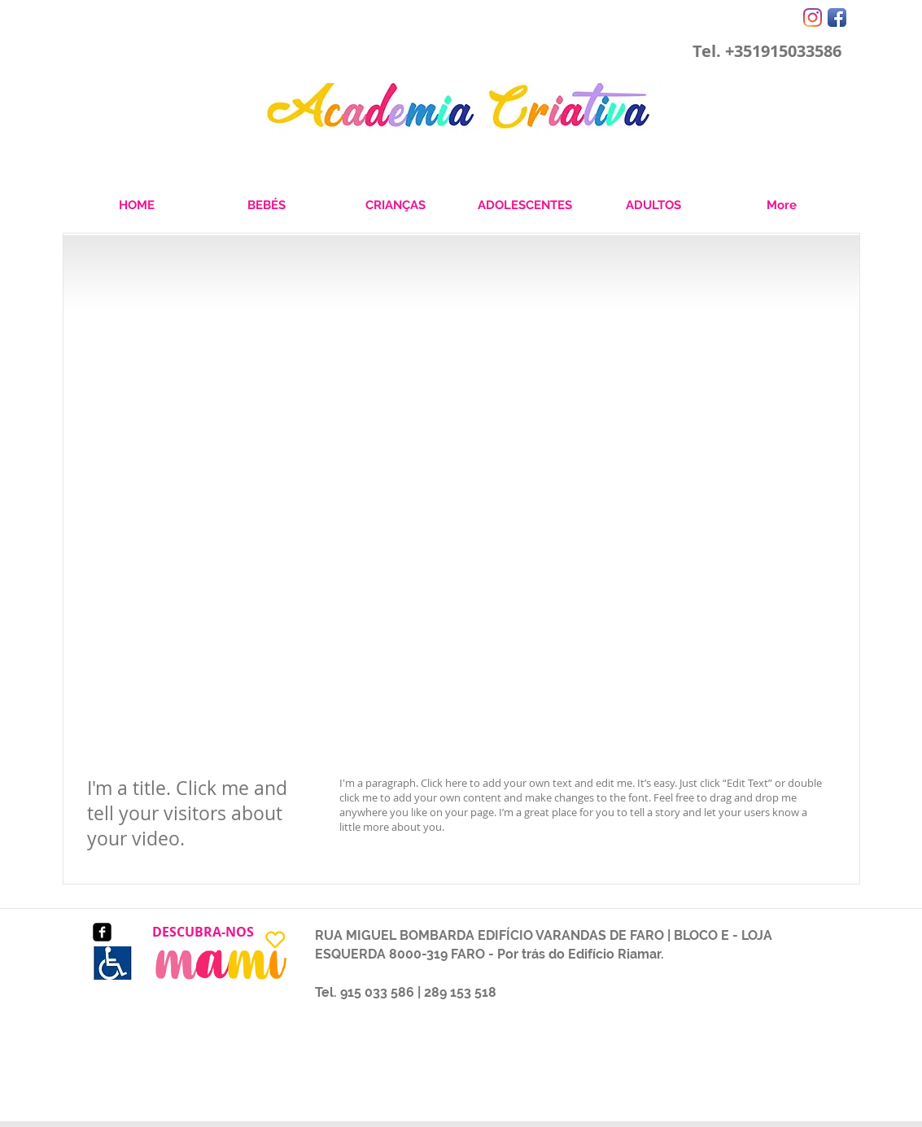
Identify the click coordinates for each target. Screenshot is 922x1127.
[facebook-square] (102, 932)
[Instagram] (812, 17)
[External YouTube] (461, 551)
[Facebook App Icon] (837, 17)
